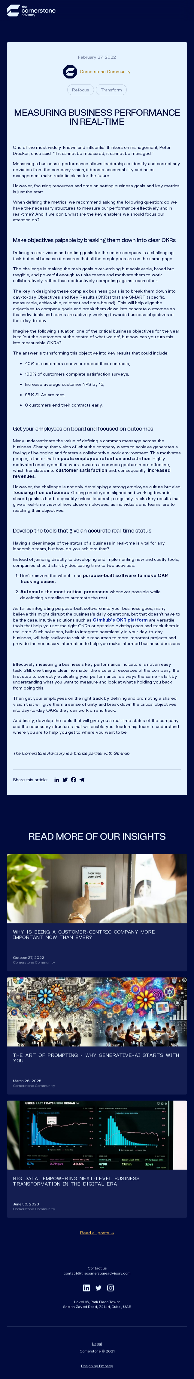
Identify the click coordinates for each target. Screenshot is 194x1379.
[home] (31, 11)
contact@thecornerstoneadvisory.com (97, 1282)
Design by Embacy (97, 1375)
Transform (111, 89)
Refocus (80, 89)
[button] (181, 11)
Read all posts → (97, 1242)
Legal (97, 1353)
